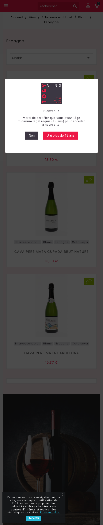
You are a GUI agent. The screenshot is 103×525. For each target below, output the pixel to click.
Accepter (33, 518)
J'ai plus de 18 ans (61, 135)
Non (32, 135)
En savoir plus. (50, 512)
